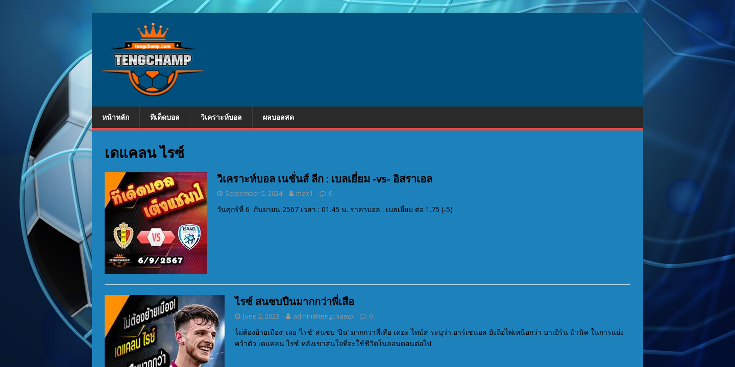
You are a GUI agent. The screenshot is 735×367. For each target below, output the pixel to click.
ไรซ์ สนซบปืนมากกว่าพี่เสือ (294, 301)
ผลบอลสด (278, 117)
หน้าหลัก (115, 117)
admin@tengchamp (323, 316)
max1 (304, 193)
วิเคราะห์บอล (221, 117)
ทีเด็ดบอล (165, 117)
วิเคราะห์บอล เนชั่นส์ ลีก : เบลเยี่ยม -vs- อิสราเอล (324, 179)
